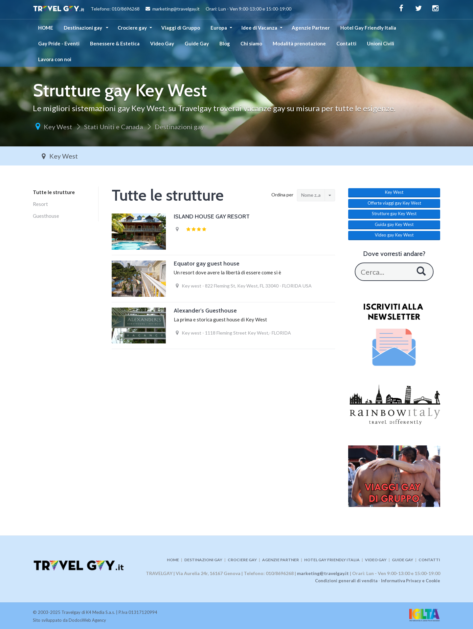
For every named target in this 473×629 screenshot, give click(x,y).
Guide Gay (197, 43)
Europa (219, 28)
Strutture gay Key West (394, 213)
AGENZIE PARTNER (280, 559)
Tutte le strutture (54, 192)
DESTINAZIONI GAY (203, 559)
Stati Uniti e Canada (113, 127)
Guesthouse (46, 216)
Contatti (346, 43)
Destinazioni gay (83, 28)
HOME (45, 28)
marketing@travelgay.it (323, 573)
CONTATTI (429, 559)
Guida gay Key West (394, 224)
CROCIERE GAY (242, 559)
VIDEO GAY (376, 559)
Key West (58, 127)
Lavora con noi (54, 59)
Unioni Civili (380, 43)
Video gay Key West (394, 235)
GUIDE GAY (402, 559)
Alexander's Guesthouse (205, 310)
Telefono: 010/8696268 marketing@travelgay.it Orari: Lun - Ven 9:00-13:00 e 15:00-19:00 (162, 9)
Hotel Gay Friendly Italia (368, 28)
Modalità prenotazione (299, 43)
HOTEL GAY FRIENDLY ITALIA (332, 559)
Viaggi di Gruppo (180, 28)
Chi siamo (251, 43)
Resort (40, 204)
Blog (224, 43)
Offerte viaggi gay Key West (394, 203)
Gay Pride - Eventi (58, 43)
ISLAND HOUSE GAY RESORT (212, 216)
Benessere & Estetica (115, 43)
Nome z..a (311, 195)
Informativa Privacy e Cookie (410, 580)
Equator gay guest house (206, 263)
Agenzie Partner (311, 28)
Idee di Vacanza (259, 28)
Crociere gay (132, 28)
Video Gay (162, 43)
